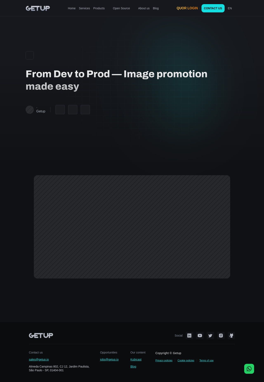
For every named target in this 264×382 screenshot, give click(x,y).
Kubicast (135, 359)
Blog (133, 366)
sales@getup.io (39, 359)
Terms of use (206, 360)
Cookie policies (186, 360)
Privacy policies (163, 360)
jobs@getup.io (109, 359)
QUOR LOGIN (187, 8)
